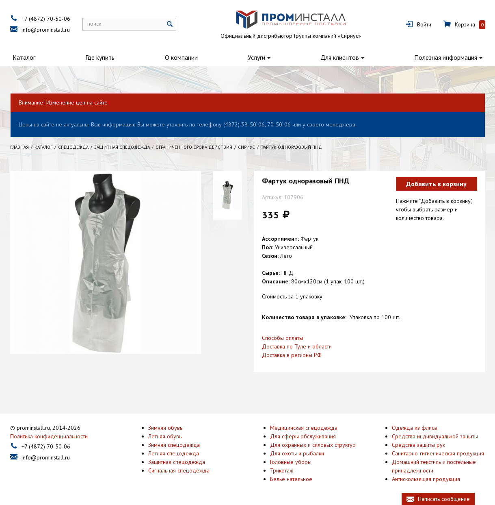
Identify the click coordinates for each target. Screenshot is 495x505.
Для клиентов (339, 57)
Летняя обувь (165, 435)
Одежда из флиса (414, 427)
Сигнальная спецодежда (179, 469)
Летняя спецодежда (173, 452)
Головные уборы (290, 461)
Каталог (24, 57)
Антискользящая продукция (426, 478)
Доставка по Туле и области (297, 346)
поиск (94, 23)
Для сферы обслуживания (303, 435)
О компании (181, 57)
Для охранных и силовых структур (313, 444)
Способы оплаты (282, 338)
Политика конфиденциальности (49, 435)
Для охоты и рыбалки (297, 452)
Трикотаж (281, 469)
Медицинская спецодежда (303, 427)
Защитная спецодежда (176, 461)
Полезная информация (445, 57)
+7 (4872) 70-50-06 (46, 18)
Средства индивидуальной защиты (435, 435)
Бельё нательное (291, 478)
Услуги (256, 57)
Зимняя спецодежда (174, 444)
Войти (424, 24)
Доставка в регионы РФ (292, 355)
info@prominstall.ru (46, 29)
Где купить (100, 57)
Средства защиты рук (418, 444)
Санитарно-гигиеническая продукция (438, 452)
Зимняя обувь (165, 427)
